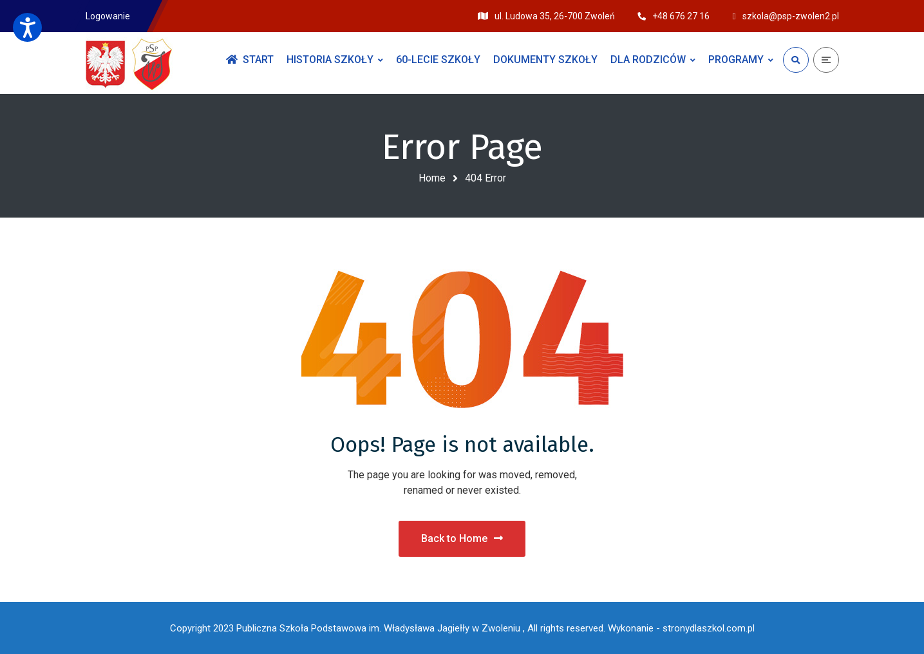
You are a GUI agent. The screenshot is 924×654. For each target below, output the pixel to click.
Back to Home (462, 538)
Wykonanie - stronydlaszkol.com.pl (681, 628)
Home (432, 178)
